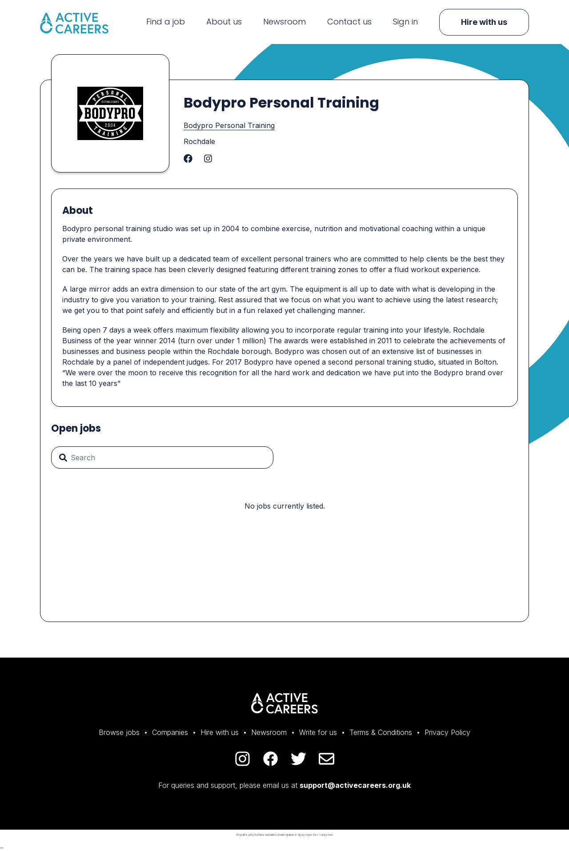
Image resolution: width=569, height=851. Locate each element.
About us (224, 21)
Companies (170, 732)
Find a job (165, 21)
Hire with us (484, 22)
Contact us (349, 21)
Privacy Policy (447, 732)
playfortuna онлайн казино (266, 835)
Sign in (405, 22)
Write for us (318, 732)
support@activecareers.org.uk (355, 785)
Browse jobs (119, 732)
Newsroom (284, 21)
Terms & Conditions (380, 732)
